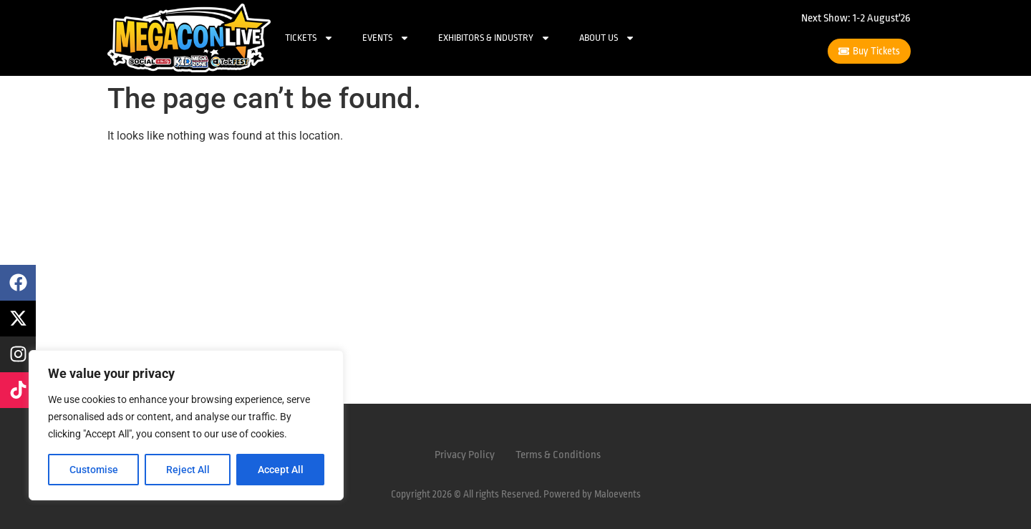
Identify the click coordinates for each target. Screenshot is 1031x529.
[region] (186, 425)
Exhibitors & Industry (494, 38)
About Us (607, 38)
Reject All (188, 469)
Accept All (281, 469)
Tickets (309, 38)
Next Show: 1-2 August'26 (856, 18)
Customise (93, 469)
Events (386, 38)
